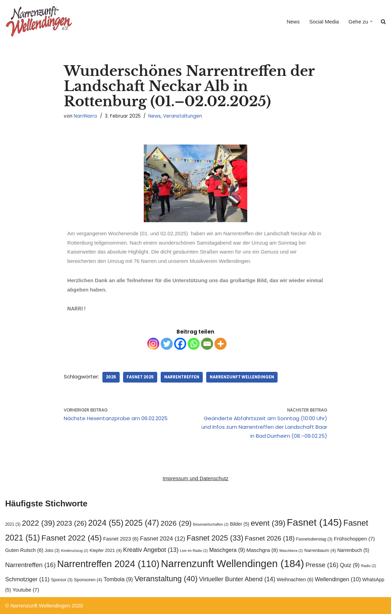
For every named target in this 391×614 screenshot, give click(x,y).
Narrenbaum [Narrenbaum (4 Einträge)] (320, 550)
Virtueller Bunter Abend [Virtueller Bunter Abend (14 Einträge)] (237, 579)
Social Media (324, 21)
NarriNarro (85, 116)
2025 (111, 377)
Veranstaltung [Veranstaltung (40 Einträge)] (166, 578)
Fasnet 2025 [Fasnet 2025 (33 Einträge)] (215, 538)
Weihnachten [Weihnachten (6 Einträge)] (295, 579)
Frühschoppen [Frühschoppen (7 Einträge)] (354, 539)
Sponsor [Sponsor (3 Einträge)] (61, 579)
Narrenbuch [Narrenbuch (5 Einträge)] (353, 550)
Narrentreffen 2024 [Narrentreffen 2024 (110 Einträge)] (108, 564)
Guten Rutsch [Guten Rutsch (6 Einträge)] (24, 550)
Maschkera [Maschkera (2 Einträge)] (291, 550)
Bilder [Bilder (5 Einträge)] (239, 524)
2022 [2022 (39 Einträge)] (38, 523)
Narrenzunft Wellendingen (242, 377)
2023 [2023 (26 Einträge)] (71, 523)
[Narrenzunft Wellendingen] (39, 21)
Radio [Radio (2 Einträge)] (368, 566)
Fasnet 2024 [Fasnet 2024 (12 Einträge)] (162, 538)
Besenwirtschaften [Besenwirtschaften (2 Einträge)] (211, 524)
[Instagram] (153, 344)
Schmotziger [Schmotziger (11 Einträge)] (27, 579)
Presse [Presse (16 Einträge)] (321, 564)
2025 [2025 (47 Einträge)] (142, 522)
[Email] (207, 344)
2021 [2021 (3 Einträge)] (12, 524)
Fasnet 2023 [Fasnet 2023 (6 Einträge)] (120, 539)
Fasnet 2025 (140, 377)
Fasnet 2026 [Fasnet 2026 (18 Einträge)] (270, 538)
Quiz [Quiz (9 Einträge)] (350, 565)
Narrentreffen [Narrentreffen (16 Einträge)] (30, 564)
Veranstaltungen (182, 116)
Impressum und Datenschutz (196, 478)
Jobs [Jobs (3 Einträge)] (52, 550)
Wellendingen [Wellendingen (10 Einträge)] (338, 579)
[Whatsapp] (194, 344)
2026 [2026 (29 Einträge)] (175, 523)
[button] (371, 21)
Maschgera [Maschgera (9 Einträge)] (227, 550)
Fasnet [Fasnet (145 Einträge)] (314, 522)
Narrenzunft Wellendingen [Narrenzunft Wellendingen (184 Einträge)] (232, 563)
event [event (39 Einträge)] (268, 523)
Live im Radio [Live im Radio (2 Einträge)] (194, 550)
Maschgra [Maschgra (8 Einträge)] (262, 550)
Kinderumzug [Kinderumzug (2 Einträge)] (74, 550)
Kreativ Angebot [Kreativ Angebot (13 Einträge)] (151, 549)
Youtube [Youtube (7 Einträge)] (25, 590)
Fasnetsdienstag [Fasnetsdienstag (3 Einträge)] (314, 539)
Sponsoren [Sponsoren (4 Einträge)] (88, 579)
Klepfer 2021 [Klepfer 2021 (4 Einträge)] (106, 550)
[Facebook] (180, 344)
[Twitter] (167, 344)
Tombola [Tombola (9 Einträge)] (118, 579)
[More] (220, 344)
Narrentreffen (181, 377)
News (293, 21)
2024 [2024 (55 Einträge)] (105, 522)
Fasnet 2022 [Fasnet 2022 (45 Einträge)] (71, 537)
